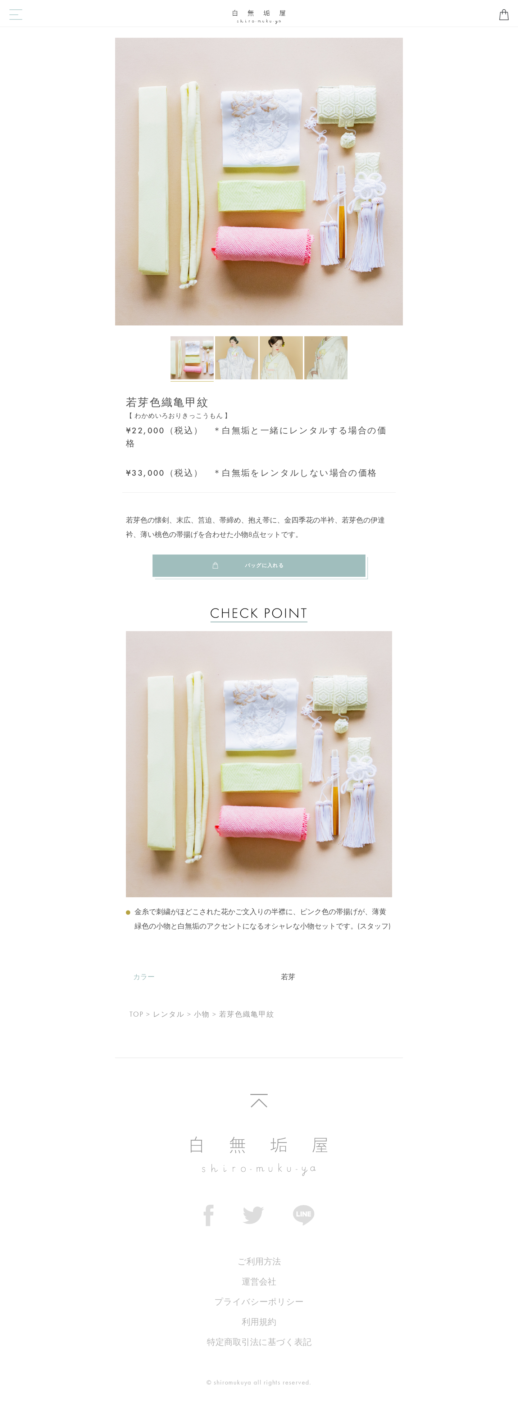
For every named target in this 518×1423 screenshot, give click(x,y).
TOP (137, 1014)
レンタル (169, 1014)
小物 (202, 1014)
